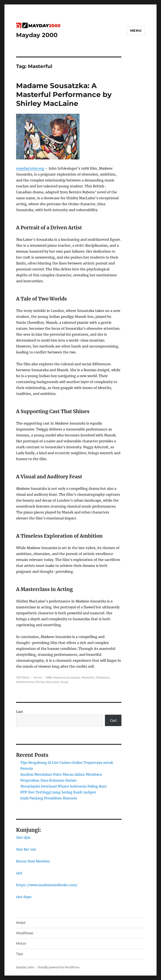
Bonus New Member (33, 861)
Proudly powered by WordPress (59, 967)
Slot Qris (23, 837)
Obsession (103, 677)
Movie (37, 677)
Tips (19, 954)
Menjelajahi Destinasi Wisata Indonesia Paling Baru (63, 786)
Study (64, 682)
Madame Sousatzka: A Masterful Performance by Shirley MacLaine (64, 94)
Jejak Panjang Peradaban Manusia (48, 798)
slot (19, 873)
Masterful (87, 677)
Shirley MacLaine (47, 682)
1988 (48, 677)
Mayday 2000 (37, 35)
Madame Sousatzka (66, 677)
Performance (25, 682)
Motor (21, 943)
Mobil (20, 923)
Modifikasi (24, 933)
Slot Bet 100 (26, 849)
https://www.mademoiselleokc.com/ (46, 885)
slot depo (24, 897)
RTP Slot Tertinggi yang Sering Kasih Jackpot (58, 792)
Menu (136, 31)
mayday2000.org (30, 168)
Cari (19, 712)
